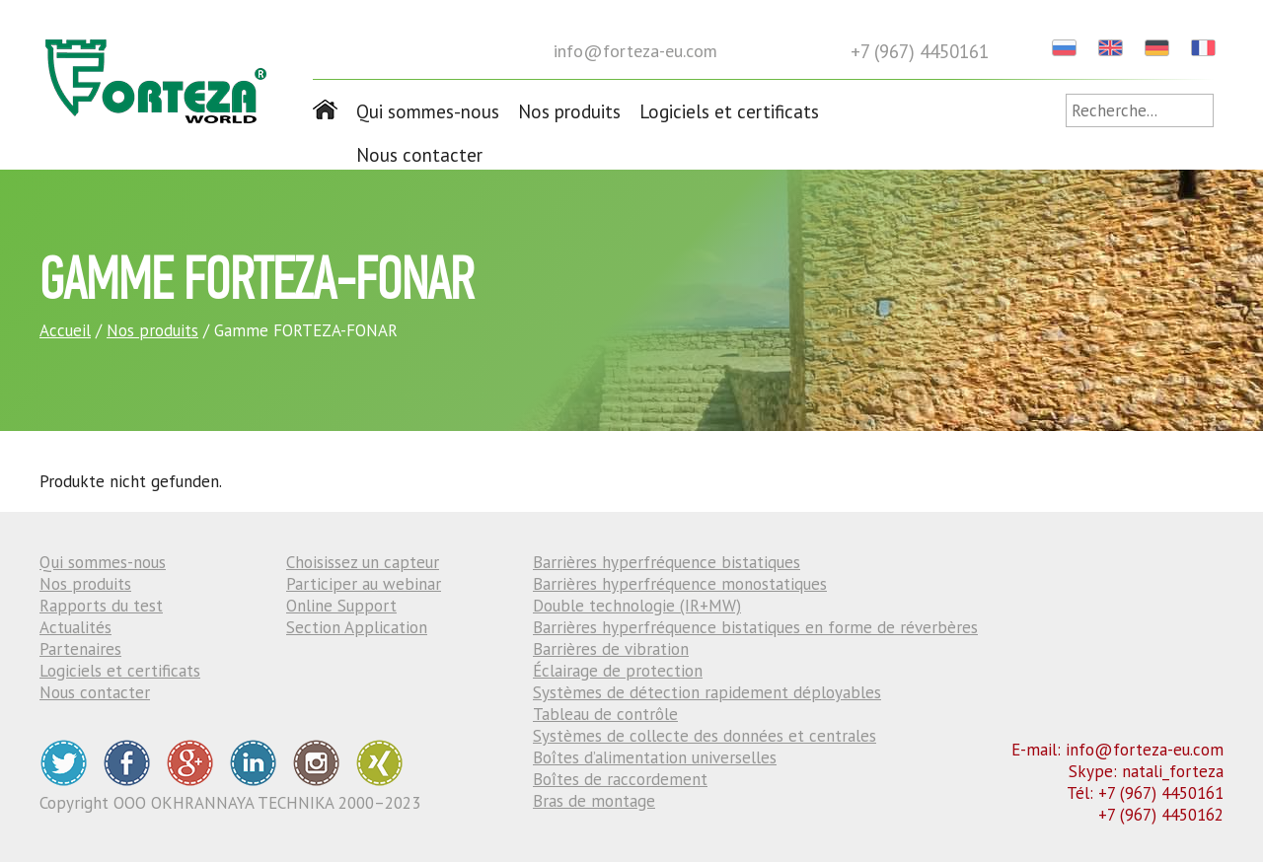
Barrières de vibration (611, 649)
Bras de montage (594, 801)
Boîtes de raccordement (620, 779)
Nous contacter (419, 155)
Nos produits (569, 111)
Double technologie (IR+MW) (637, 605)
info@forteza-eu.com (635, 50)
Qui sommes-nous (427, 111)
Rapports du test (101, 605)
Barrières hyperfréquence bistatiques (666, 562)
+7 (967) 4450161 (920, 51)
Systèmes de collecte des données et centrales (704, 736)
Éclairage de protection (618, 671)
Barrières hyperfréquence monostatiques (680, 584)
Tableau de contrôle (605, 714)
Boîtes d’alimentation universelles (655, 757)
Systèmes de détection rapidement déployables (707, 692)
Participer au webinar (363, 584)
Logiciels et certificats (729, 111)
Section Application (356, 627)
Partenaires (80, 649)
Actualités (75, 627)
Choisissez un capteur (362, 562)
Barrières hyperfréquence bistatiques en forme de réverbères (755, 627)
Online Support (341, 605)
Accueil (65, 330)
